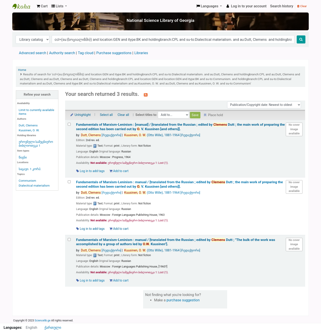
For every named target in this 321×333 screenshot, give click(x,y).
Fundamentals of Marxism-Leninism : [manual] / (180, 127)
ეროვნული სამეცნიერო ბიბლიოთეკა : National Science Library (23, 6)
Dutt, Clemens (28, 125)
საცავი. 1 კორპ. (30, 169)
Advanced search (32, 53)
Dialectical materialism (34, 185)
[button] (42, 6)
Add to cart (118, 171)
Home (22, 70)
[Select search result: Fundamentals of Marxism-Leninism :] (69, 124)
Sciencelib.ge (43, 320)
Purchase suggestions (114, 53)
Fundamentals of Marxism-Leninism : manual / (179, 184)
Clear (302, 6)
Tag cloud (85, 53)
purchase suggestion (183, 300)
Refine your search (37, 95)
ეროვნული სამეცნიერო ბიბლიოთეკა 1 (36, 143)
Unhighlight (80, 115)
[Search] (301, 39)
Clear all (123, 115)
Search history (281, 6)
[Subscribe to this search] (145, 94)
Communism (27, 180)
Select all (106, 115)
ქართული (52, 327)
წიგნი (23, 157)
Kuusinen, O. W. (29, 130)
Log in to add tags (90, 171)
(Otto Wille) (162, 135)
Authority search (62, 53)
